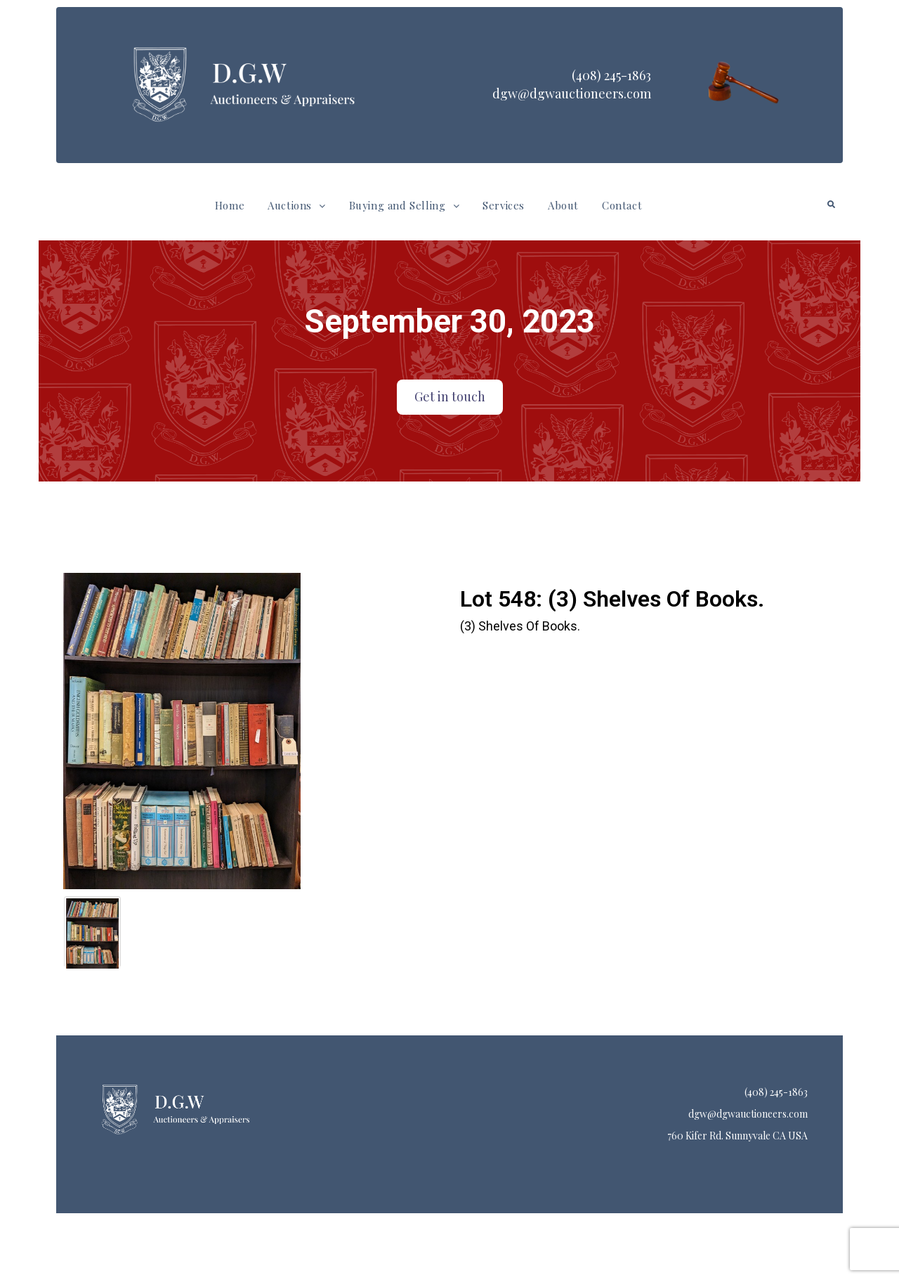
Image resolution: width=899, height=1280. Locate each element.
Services (504, 205)
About (563, 205)
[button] (296, 205)
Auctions (296, 205)
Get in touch (449, 396)
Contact (622, 205)
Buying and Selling (404, 205)
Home (229, 205)
